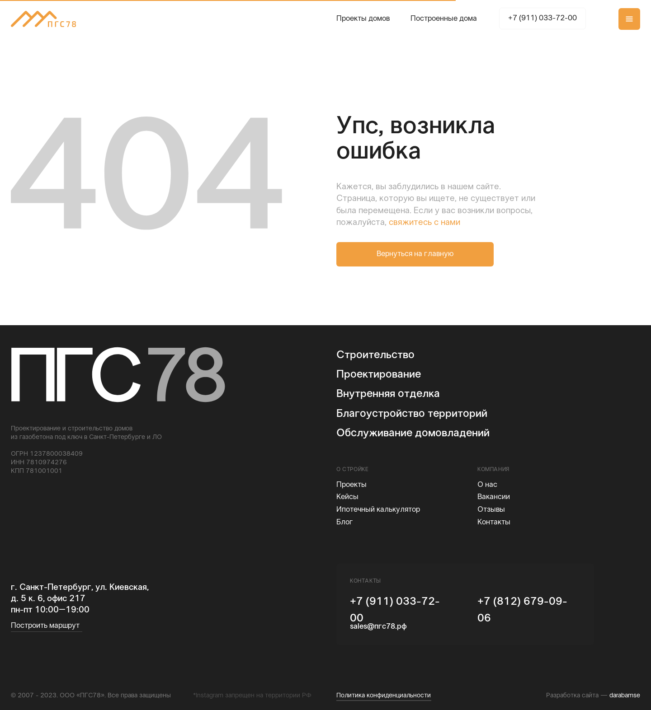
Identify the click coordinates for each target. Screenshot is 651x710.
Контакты (493, 522)
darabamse (624, 696)
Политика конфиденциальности (383, 696)
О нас (487, 485)
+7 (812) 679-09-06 (522, 610)
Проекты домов (363, 19)
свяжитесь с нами (424, 223)
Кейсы (347, 497)
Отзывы (491, 510)
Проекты (351, 485)
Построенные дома (443, 19)
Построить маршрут (45, 626)
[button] (629, 19)
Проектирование (378, 374)
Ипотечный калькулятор (378, 510)
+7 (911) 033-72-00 (542, 18)
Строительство (375, 355)
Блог (344, 522)
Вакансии (493, 497)
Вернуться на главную (415, 254)
